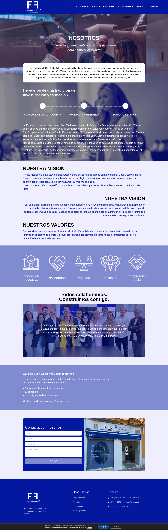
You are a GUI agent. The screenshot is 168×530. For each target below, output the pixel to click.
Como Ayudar (108, 6)
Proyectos (96, 6)
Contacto (139, 6)
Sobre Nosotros (82, 6)
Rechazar (116, 527)
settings (88, 527)
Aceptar (103, 527)
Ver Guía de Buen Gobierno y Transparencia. (46, 401)
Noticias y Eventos (125, 6)
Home (70, 6)
